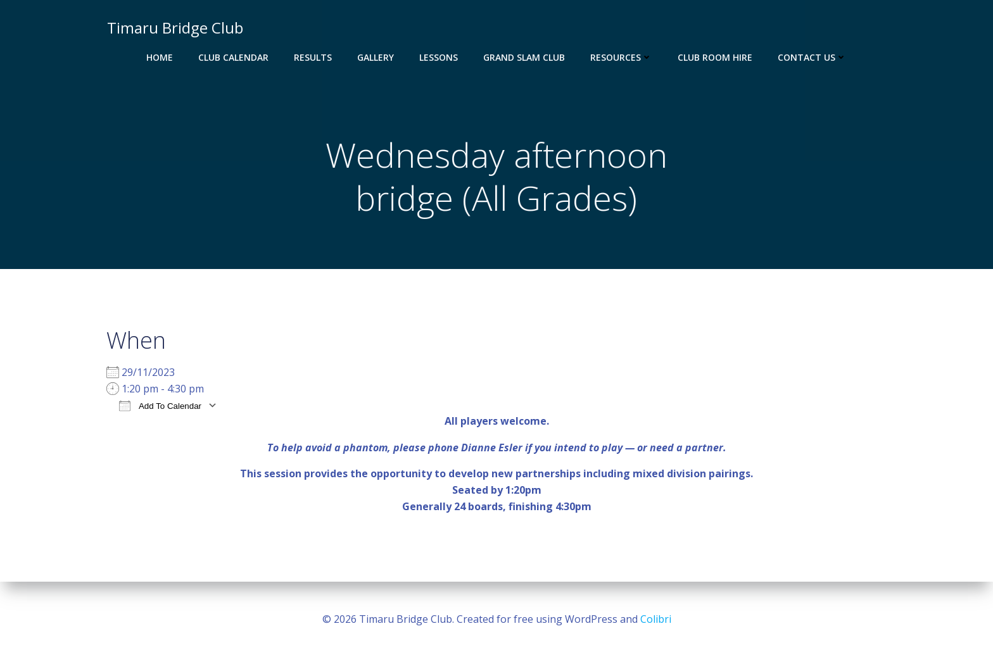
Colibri (655, 619)
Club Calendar (233, 57)
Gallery (375, 57)
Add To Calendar (160, 406)
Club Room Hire (715, 57)
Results (313, 57)
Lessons (438, 57)
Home (159, 57)
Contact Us (812, 57)
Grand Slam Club (524, 57)
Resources (621, 57)
